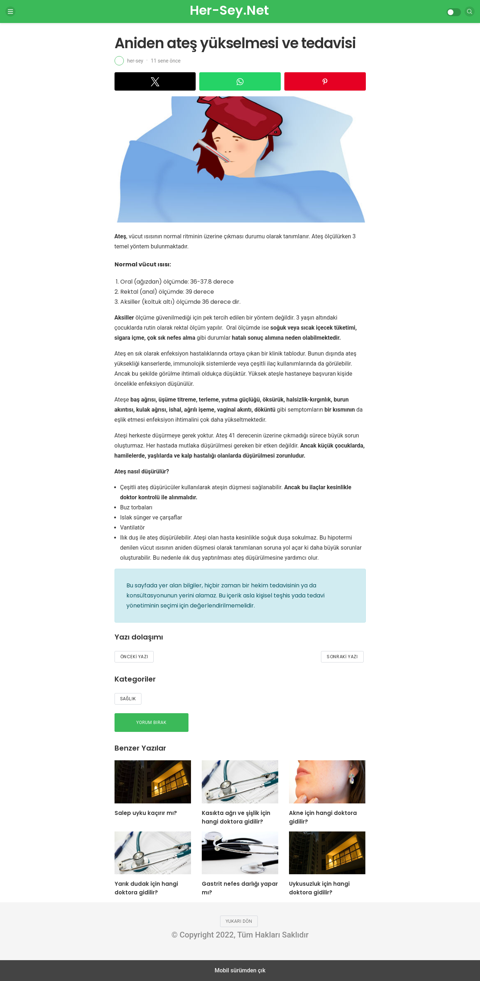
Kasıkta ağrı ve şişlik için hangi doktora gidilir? (236, 817)
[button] (155, 81)
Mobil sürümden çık (240, 970)
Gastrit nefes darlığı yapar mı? (240, 888)
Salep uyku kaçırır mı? (146, 813)
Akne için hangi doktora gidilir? (323, 817)
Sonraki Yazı (342, 657)
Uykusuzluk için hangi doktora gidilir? (319, 888)
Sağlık (128, 698)
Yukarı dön (239, 921)
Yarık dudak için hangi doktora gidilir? (146, 888)
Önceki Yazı (134, 657)
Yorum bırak (151, 722)
